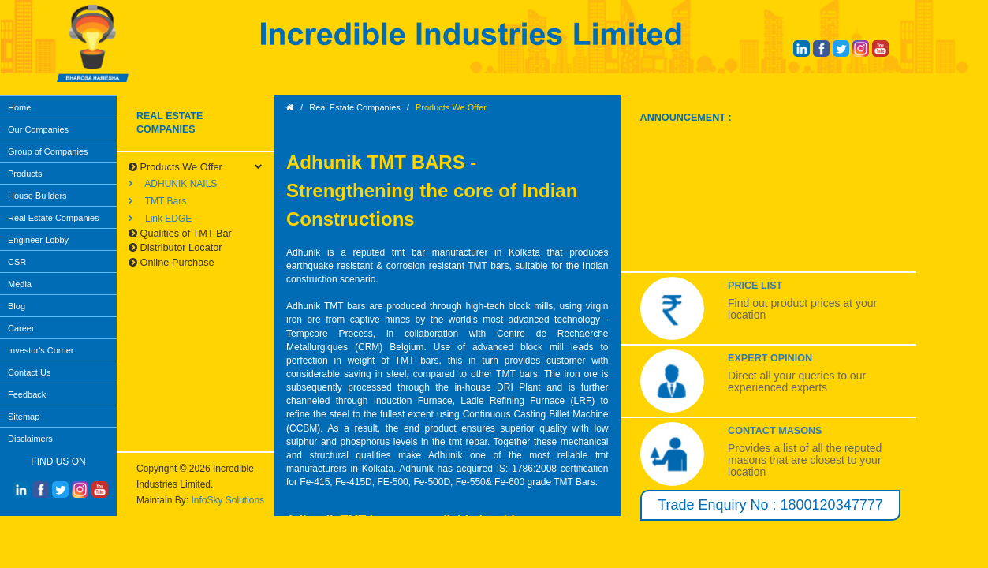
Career (21, 328)
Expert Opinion (770, 358)
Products (25, 173)
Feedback (27, 394)
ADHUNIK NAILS (173, 183)
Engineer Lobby (38, 240)
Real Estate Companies (53, 217)
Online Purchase (171, 262)
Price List (755, 285)
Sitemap (23, 416)
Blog (16, 306)
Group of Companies (48, 151)
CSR (17, 262)
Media (20, 284)
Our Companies (38, 129)
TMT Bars (157, 201)
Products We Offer (175, 167)
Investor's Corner (40, 350)
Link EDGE (160, 218)
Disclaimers (30, 438)
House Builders (37, 195)
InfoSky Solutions (227, 500)
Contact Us (29, 372)
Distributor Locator (175, 247)
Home (19, 107)
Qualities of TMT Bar (180, 233)
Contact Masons (775, 430)
